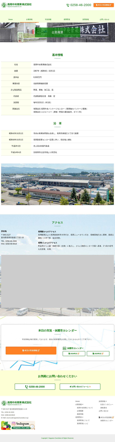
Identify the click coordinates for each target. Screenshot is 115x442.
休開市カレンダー (106, 421)
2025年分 (98, 354)
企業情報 (29, 19)
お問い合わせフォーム (80, 387)
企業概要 (80, 411)
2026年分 (73, 354)
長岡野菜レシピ (82, 424)
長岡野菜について (83, 421)
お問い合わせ (104, 19)
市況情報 (48, 19)
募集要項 (103, 408)
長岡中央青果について (85, 408)
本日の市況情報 (31, 352)
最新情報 (80, 415)
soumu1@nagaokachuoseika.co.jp (18, 418)
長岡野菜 (67, 19)
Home (10, 19)
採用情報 (86, 19)
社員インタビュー (106, 405)
